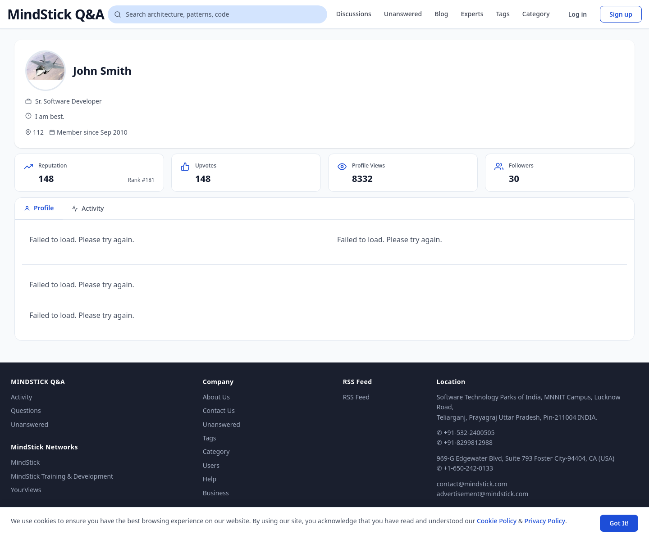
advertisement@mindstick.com (482, 493)
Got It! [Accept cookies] (619, 523)
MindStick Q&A (55, 14)
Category (536, 13)
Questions (26, 410)
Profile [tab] (39, 208)
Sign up (620, 14)
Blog (441, 13)
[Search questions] (217, 14)
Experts (472, 13)
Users (211, 465)
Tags (503, 13)
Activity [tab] (88, 208)
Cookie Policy (496, 520)
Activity (21, 397)
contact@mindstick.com (472, 484)
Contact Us (219, 410)
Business (216, 493)
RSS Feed (356, 397)
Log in (577, 14)
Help (210, 479)
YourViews (26, 489)
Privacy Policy (545, 520)
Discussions (353, 13)
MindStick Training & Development (62, 476)
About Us (216, 397)
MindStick (25, 462)
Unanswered (403, 13)
